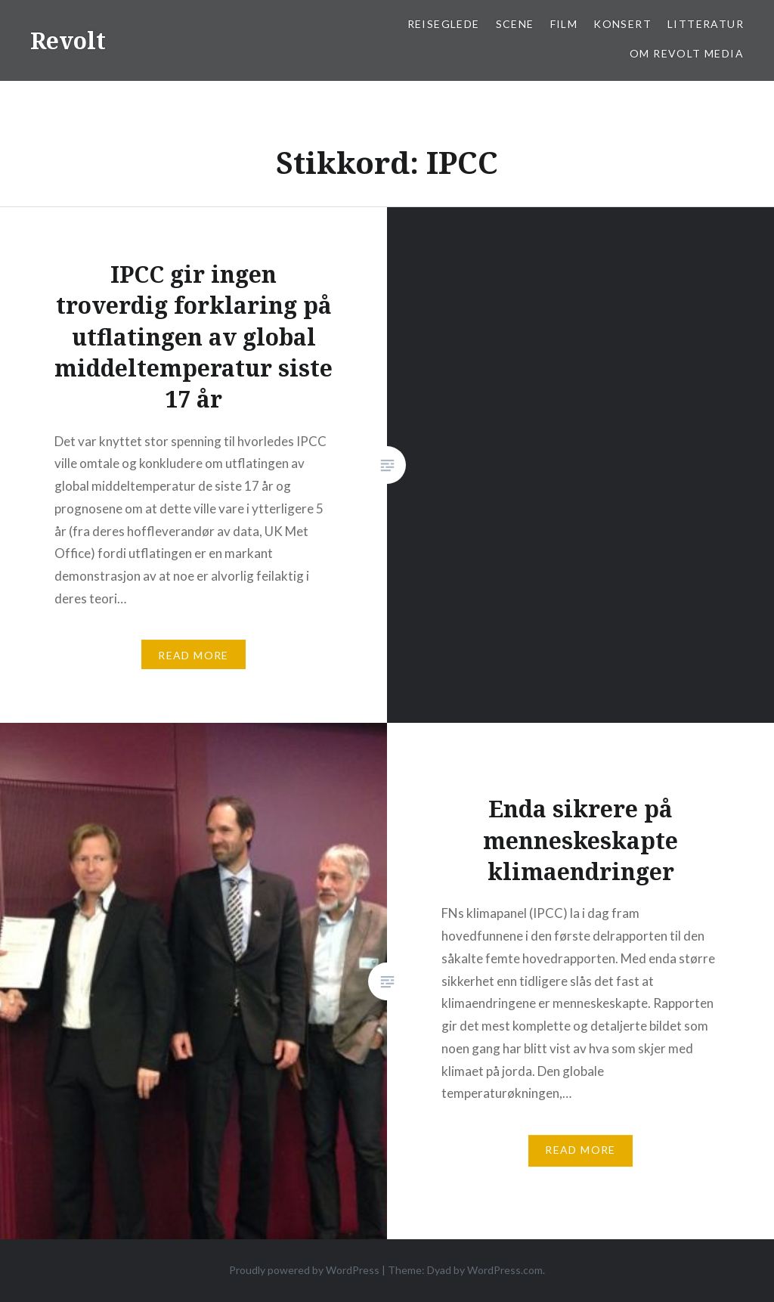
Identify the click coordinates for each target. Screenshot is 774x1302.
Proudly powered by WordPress (304, 1269)
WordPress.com (505, 1269)
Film (564, 23)
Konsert (622, 23)
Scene (515, 23)
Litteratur (705, 23)
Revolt (68, 40)
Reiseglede (443, 23)
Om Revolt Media (687, 53)
